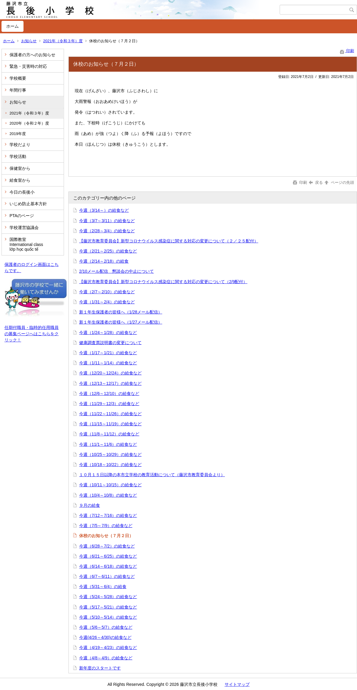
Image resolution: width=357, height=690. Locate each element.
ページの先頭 (339, 182)
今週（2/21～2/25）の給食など (108, 251)
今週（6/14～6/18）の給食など (108, 566)
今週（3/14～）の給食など (104, 210)
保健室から (20, 168)
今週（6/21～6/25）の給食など (108, 556)
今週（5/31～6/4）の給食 (102, 586)
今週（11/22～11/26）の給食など (110, 413)
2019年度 (18, 133)
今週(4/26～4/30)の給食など (105, 637)
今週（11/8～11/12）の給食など (109, 434)
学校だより (20, 144)
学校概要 (18, 78)
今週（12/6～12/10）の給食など (109, 393)
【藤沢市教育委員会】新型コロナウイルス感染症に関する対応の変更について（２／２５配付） (168, 241)
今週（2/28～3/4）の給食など (107, 230)
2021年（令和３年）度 (63, 41)
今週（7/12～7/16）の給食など (108, 515)
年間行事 (18, 90)
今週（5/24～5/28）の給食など (108, 596)
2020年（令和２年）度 (29, 123)
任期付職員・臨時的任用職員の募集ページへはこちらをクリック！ (31, 333)
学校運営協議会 (24, 227)
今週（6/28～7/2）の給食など (107, 546)
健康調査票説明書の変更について (110, 342)
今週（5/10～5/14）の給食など (108, 617)
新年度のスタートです (100, 668)
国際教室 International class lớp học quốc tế (26, 244)
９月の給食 (89, 505)
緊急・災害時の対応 (28, 66)
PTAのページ (22, 215)
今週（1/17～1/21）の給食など (108, 352)
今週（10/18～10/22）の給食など (110, 464)
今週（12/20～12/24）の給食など (110, 373)
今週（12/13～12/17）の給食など (110, 383)
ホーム (12, 26)
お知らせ (29, 41)
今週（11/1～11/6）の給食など (108, 444)
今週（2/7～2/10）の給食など (107, 291)
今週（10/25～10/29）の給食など (110, 454)
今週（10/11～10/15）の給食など (110, 484)
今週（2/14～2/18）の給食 (104, 261)
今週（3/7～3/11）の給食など (107, 220)
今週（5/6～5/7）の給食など (105, 627)
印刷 (346, 50)
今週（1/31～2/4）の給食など (107, 301)
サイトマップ (237, 684)
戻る (316, 182)
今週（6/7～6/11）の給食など (107, 576)
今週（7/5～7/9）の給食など (105, 525)
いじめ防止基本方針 (28, 203)
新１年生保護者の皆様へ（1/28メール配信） (120, 312)
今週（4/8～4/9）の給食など (105, 658)
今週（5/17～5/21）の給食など (108, 607)
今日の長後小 (22, 192)
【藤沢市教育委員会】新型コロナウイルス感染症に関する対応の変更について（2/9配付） (163, 281)
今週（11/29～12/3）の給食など (109, 403)
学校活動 (18, 156)
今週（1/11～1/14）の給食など (108, 362)
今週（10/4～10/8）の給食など (108, 495)
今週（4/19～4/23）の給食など (108, 647)
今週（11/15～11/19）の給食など (110, 423)
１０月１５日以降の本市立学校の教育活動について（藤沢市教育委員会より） (152, 474)
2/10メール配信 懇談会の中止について (116, 271)
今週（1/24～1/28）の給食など (108, 332)
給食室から (20, 180)
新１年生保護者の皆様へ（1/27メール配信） (120, 322)
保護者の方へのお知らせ (32, 54)
